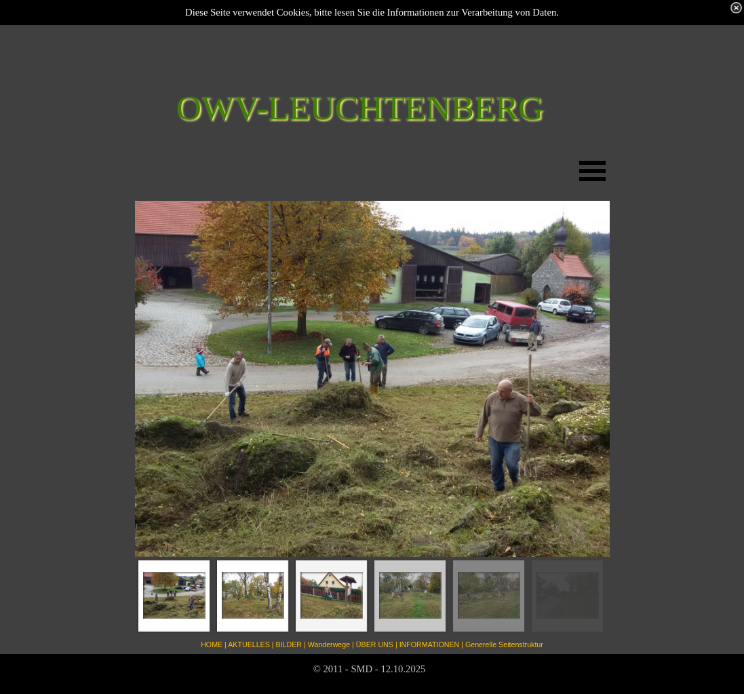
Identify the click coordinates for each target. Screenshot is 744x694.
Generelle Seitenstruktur (504, 644)
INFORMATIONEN (429, 644)
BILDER (289, 644)
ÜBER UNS (374, 644)
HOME (211, 644)
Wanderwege (329, 644)
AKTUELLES (249, 644)
